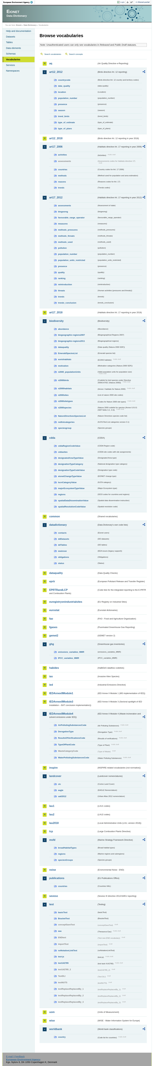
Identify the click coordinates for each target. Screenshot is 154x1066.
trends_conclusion (67, 303)
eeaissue (62, 551)
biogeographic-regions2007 (71, 335)
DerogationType (65, 731)
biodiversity (56, 321)
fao (51, 618)
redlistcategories (66, 422)
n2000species (64, 407)
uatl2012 (62, 796)
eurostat (54, 610)
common (54, 516)
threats (61, 290)
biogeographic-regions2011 (71, 341)
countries (62, 169)
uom (52, 1012)
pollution (62, 248)
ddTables (62, 545)
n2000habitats (65, 388)
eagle (60, 790)
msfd (52, 840)
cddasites (62, 452)
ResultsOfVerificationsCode (71, 738)
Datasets (10, 36)
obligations (63, 557)
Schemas (11, 53)
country (62, 1037)
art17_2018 (55, 312)
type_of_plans (65, 128)
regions (61, 494)
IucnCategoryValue (67, 482)
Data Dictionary (30, 25)
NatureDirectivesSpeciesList (72, 416)
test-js (61, 956)
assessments (64, 205)
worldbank (55, 1029)
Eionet (18, 25)
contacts (62, 533)
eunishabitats (64, 359)
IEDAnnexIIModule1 (61, 693)
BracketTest (64, 918)
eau (60, 931)
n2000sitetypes (65, 401)
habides (54, 668)
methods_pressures (68, 230)
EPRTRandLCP (58, 590)
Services (10, 65)
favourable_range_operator (71, 217)
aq (50, 63)
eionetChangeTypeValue (70, 476)
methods (62, 175)
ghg (51, 644)
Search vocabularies (52, 54)
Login (122, 2)
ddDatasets (63, 539)
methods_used (65, 242)
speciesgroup (64, 428)
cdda (52, 437)
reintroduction (65, 284)
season (61, 110)
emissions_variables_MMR (71, 652)
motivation (63, 366)
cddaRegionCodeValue (69, 446)
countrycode (64, 80)
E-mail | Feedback (15, 1056)
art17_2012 (55, 197)
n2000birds (63, 380)
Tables (9, 42)
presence (62, 104)
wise (52, 1020)
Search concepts (76, 54)
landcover (55, 776)
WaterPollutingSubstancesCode (73, 757)
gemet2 (53, 635)
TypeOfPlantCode (66, 744)
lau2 (51, 814)
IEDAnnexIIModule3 (61, 701)
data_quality (64, 86)
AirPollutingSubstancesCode (72, 725)
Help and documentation (18, 31)
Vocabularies (13, 59)
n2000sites (63, 395)
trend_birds (63, 116)
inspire (53, 767)
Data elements (13, 48)
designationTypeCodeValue (71, 470)
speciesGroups (65, 860)
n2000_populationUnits (69, 372)
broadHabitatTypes (67, 848)
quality (61, 272)
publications (56, 878)
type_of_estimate (66, 122)
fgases (53, 627)
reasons (62, 182)
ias (51, 676)
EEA (19, 2)
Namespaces (12, 70)
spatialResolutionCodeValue (72, 506)
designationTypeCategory (70, 464)
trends (61, 187)
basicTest (62, 912)
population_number (67, 98)
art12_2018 (55, 138)
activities (62, 155)
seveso (53, 896)
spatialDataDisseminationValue (73, 500)
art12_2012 (55, 72)
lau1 (51, 806)
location (62, 92)
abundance (63, 329)
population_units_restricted (71, 260)
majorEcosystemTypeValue (71, 488)
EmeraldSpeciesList (68, 353)
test (51, 904)
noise (52, 869)
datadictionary (58, 524)
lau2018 (54, 823)
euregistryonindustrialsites (65, 601)
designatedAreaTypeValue (70, 458)
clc (59, 784)
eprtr (52, 581)
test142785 (63, 963)
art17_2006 (55, 146)
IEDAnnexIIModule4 (61, 713)
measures (63, 223)
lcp (51, 831)
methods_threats (66, 236)
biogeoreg (63, 211)
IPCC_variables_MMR (68, 658)
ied (51, 684)
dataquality (63, 347)
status (61, 563)
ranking (61, 278)
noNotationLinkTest (67, 950)
